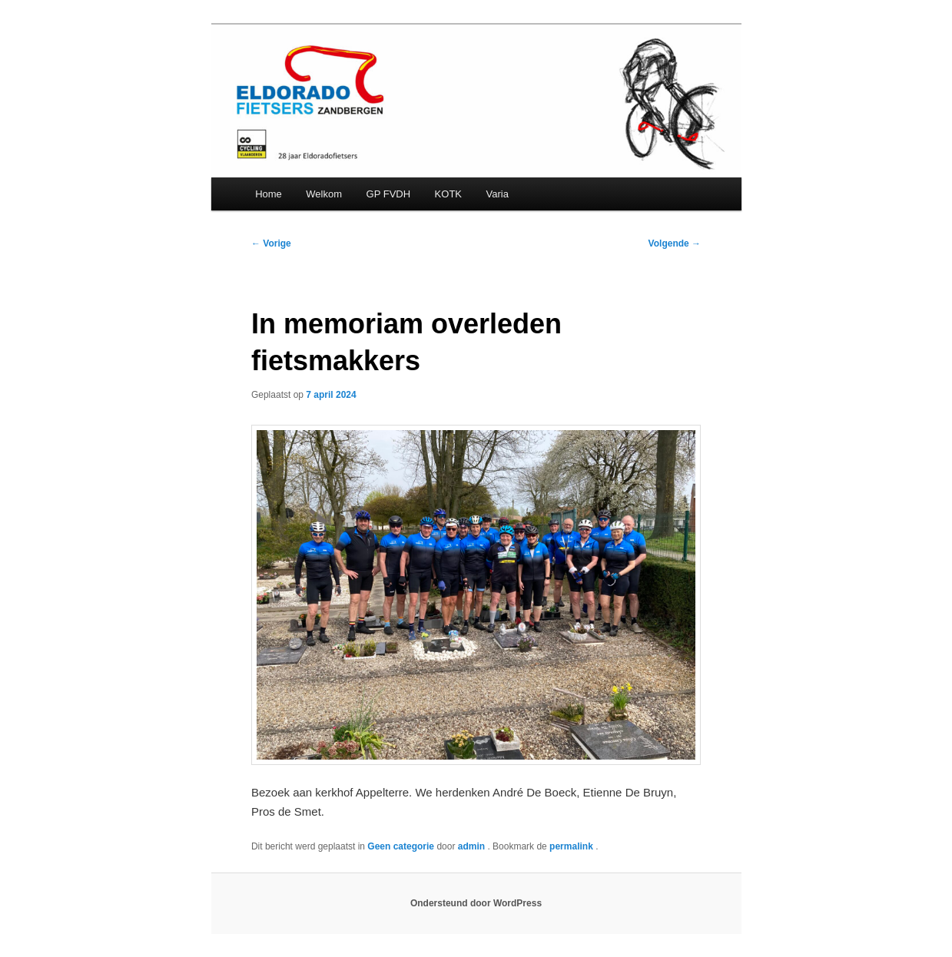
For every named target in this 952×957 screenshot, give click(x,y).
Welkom (324, 194)
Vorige (271, 243)
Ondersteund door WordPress (476, 903)
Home (268, 194)
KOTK (448, 194)
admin (473, 846)
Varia (497, 194)
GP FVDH (389, 194)
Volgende (674, 243)
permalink (572, 846)
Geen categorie (400, 846)
